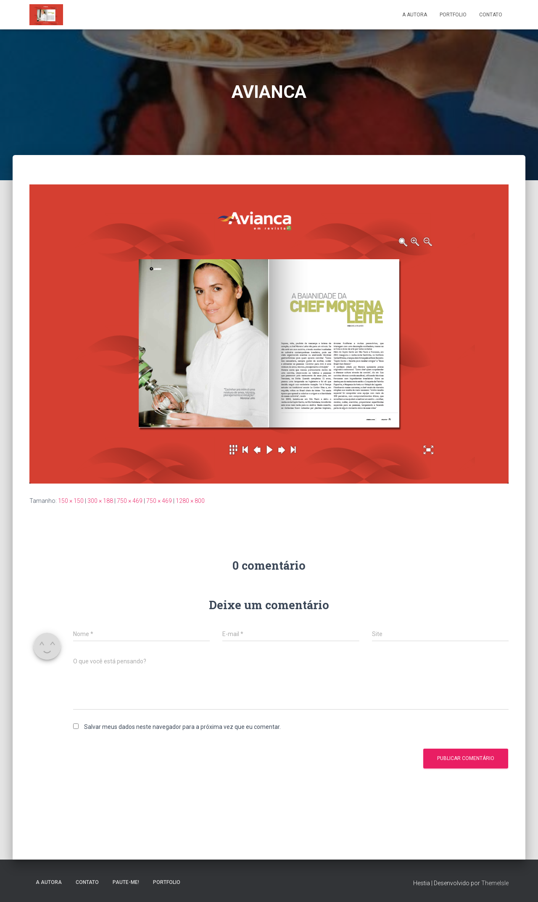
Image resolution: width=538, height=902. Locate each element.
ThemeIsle (495, 883)
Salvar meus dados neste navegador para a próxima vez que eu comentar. (182, 726)
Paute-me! (126, 882)
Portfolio (453, 15)
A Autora (414, 15)
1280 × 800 (190, 500)
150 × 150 (71, 500)
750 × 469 (129, 500)
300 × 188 (100, 500)
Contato (490, 15)
